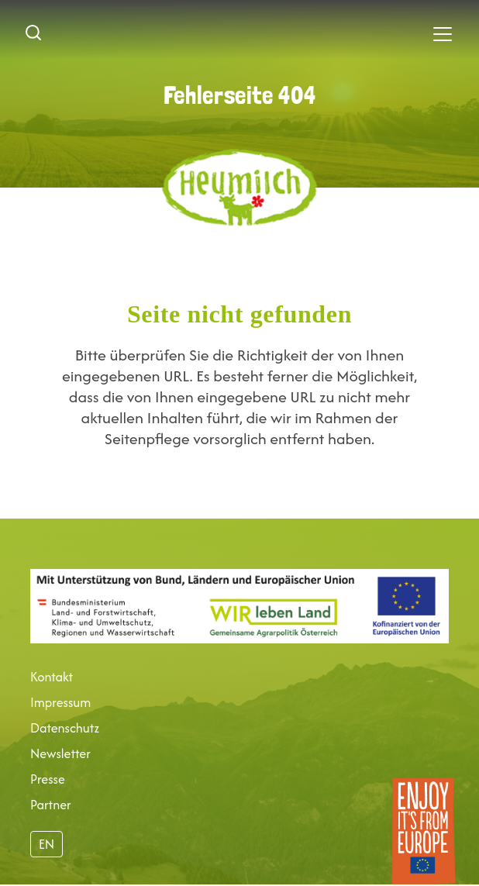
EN (46, 844)
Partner (50, 805)
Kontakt (51, 677)
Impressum (60, 702)
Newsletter (60, 753)
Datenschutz (64, 728)
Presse (47, 779)
